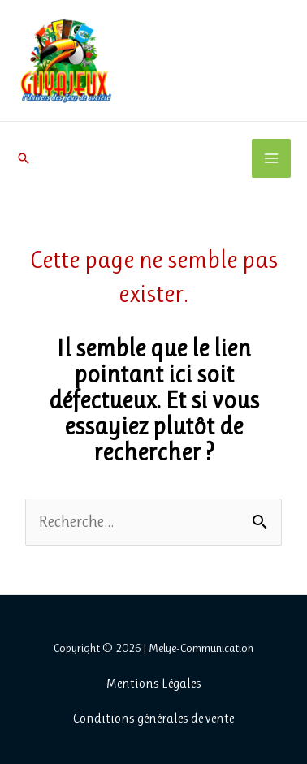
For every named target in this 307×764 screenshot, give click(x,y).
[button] (23, 158)
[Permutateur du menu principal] (271, 158)
